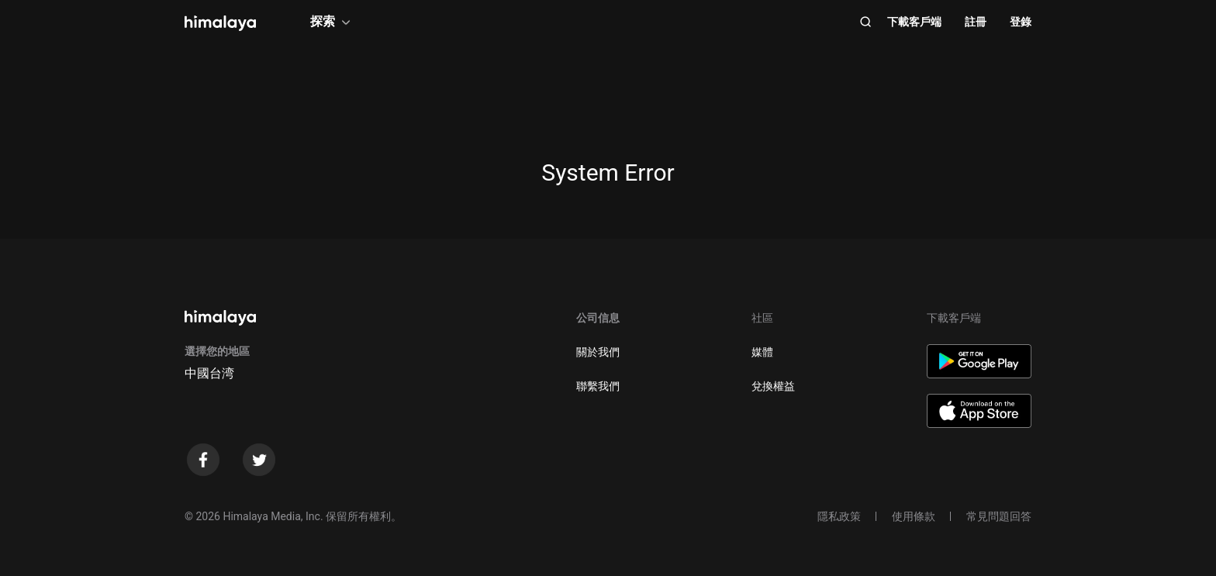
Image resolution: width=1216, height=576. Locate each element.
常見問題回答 (998, 516)
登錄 (1020, 22)
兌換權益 (773, 386)
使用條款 (913, 516)
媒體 (762, 352)
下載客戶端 (914, 22)
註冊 (975, 22)
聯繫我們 (598, 386)
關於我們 (598, 352)
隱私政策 (839, 516)
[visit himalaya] (220, 23)
